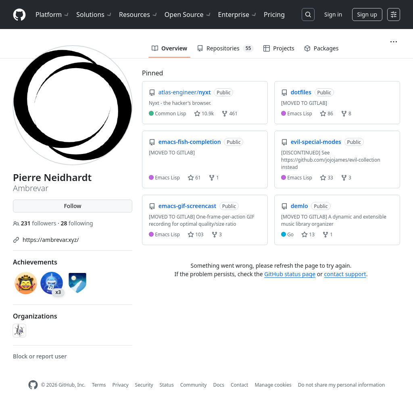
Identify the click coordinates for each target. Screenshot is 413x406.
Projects (278, 48)
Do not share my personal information (341, 384)
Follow (72, 206)
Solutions (94, 14)
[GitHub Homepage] (33, 385)
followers (35, 223)
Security (144, 384)
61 (194, 177)
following (76, 223)
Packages (321, 48)
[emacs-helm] (19, 330)
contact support (345, 274)
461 (229, 113)
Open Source (188, 14)
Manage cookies (272, 384)
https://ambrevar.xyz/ (51, 240)
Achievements (35, 262)
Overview (169, 48)
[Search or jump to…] (308, 14)
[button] (393, 42)
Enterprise (237, 14)
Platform (52, 14)
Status (167, 384)
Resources (138, 14)
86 (326, 113)
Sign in (333, 14)
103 (196, 234)
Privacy (121, 384)
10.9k (204, 113)
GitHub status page (289, 274)
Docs (218, 384)
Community (193, 384)
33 (326, 177)
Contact (239, 384)
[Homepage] (19, 14)
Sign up (367, 14)
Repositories (225, 48)
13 (308, 234)
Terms (99, 384)
